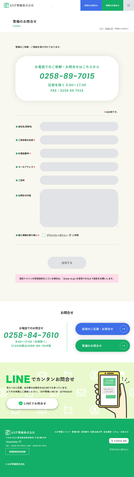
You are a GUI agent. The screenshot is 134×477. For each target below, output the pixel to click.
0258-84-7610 (31, 335)
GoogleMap (12, 441)
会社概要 (107, 431)
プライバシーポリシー (58, 235)
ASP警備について (63, 431)
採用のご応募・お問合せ (97, 329)
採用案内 (85, 431)
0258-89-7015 (67, 76)
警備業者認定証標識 (17, 451)
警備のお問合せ (92, 346)
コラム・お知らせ (121, 431)
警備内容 (76, 431)
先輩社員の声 (96, 431)
